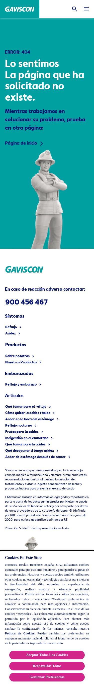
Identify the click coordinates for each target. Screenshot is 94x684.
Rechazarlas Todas (47, 666)
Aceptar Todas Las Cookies (47, 655)
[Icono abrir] (74, 9)
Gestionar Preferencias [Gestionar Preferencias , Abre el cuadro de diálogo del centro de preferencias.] (47, 677)
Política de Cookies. (20, 633)
